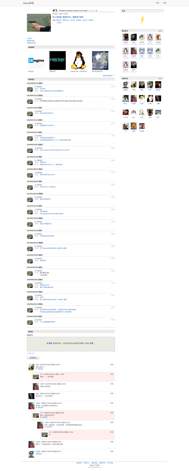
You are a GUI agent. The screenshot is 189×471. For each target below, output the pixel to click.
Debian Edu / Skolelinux (79, 71)
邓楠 (37, 393)
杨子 (158, 117)
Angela (158, 42)
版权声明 (102, 463)
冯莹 (37, 365)
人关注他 (57, 17)
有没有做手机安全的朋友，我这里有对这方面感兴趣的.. (58, 309)
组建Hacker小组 (45, 164)
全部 (160, 31)
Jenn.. (125, 103)
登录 (157, 3)
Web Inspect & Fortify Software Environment (55, 150)
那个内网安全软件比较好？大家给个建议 (53, 299)
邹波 (141, 103)
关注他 (29, 38)
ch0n (142, 117)
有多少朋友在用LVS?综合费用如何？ (52, 91)
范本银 (142, 131)
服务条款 (95, 463)
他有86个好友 (78, 17)
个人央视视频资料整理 (47, 322)
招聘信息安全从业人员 (47, 174)
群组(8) (79, 20)
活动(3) (85, 20)
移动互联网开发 (97, 71)
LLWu (150, 103)
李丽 (150, 56)
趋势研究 (43, 260)
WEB (41, 297)
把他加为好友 (31, 43)
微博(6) (59, 20)
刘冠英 (125, 42)
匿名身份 (32, 353)
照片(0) (73, 20)
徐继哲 (38, 451)
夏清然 (158, 90)
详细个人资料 (63, 14)
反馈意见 (79, 463)
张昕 (141, 56)
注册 (164, 3)
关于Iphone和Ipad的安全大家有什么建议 (53, 248)
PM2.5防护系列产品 (46, 113)
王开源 (125, 117)
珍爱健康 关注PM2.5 (47, 125)
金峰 (133, 131)
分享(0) (59, 23)
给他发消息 (30, 40)
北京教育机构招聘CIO (47, 138)
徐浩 (133, 42)
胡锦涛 (125, 70)
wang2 (142, 42)
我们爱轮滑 (43, 211)
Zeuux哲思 (28, 3)
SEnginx (31, 71)
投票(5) (91, 20)
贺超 (150, 117)
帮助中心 (87, 463)
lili (125, 131)
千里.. (158, 56)
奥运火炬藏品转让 (46, 224)
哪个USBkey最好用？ (47, 287)
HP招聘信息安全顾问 (47, 236)
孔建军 (42, 384)
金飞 (36, 87)
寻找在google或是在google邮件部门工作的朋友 (56, 312)
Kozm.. (125, 56)
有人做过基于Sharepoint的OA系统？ (52, 214)
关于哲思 (110, 463)
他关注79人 (67, 17)
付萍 (150, 90)
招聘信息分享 (44, 285)
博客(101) (65, 20)
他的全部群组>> (108, 76)
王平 (150, 42)
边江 (133, 117)
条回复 (40, 369)
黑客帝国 (52, 71)
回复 (111, 364)
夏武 (133, 70)
